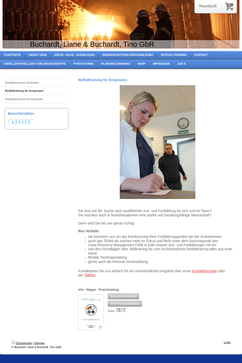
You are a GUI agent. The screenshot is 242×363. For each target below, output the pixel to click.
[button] (123, 296)
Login (227, 342)
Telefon (90, 275)
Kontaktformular (204, 271)
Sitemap (39, 343)
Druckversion (21, 343)
